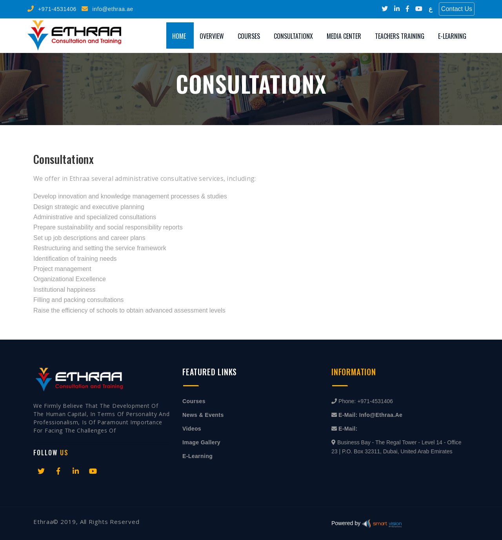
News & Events (203, 415)
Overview (212, 36)
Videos (191, 428)
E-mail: (348, 428)
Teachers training (399, 36)
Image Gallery (201, 442)
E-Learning (452, 36)
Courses (249, 36)
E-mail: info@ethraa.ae (370, 415)
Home (179, 36)
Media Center (344, 36)
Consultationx (293, 36)
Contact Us (456, 8)
